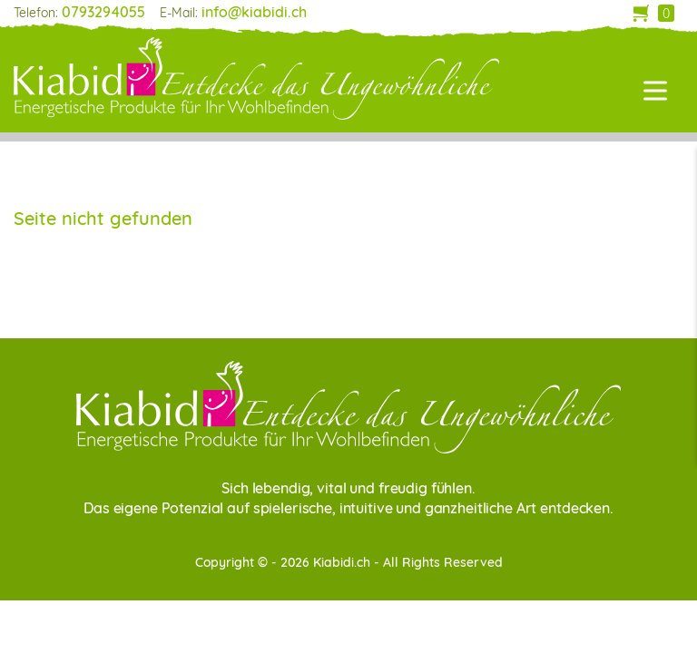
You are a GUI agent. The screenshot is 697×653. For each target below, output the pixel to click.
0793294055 (103, 12)
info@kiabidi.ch (254, 12)
